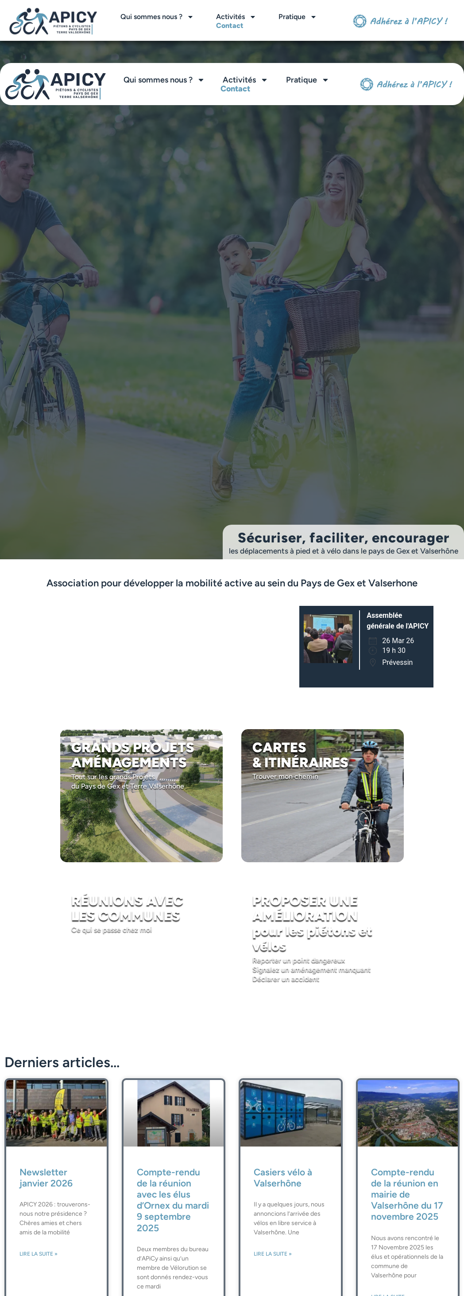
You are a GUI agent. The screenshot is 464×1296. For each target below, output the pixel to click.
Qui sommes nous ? (157, 16)
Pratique (297, 16)
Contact (230, 25)
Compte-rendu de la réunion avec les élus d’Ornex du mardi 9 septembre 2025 (173, 1199)
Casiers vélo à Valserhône (283, 1177)
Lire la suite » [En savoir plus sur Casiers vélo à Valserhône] (273, 1254)
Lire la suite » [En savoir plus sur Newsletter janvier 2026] (38, 1254)
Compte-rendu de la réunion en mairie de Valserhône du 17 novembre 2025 (407, 1194)
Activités (236, 16)
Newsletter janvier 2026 (46, 1177)
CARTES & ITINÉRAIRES (300, 755)
